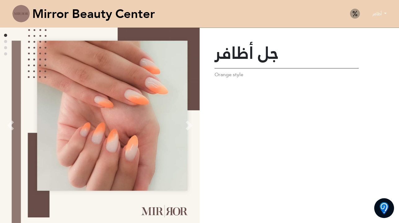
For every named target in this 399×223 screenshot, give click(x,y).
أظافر (377, 14)
